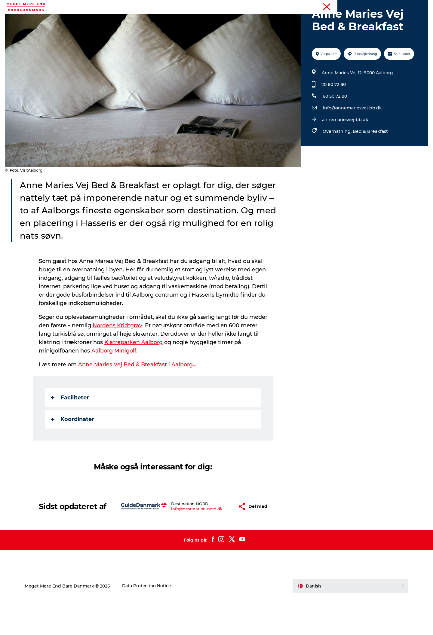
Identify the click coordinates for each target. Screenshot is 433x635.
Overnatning (276, 19)
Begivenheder (159, 19)
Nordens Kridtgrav (118, 354)
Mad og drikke (237, 19)
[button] (217, 539)
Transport (311, 19)
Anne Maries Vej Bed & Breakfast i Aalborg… (137, 393)
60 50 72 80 (334, 124)
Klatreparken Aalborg (134, 371)
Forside (420, 6)
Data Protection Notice (152, 623)
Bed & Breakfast (369, 160)
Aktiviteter (122, 19)
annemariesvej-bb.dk (344, 148)
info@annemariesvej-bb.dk (351, 136)
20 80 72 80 (333, 113)
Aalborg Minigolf (114, 379)
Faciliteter (70, 426)
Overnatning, (337, 160)
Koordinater (72, 447)
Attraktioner (198, 19)
